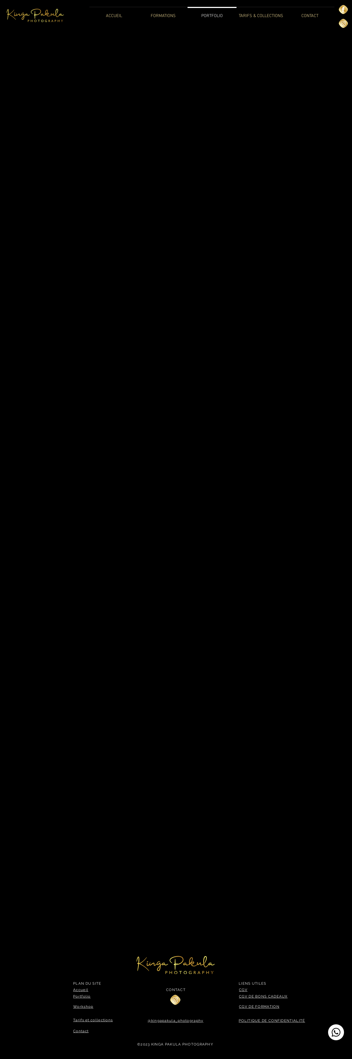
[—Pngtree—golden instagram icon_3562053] (343, 23)
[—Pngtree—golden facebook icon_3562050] (343, 9)
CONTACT (176, 990)
